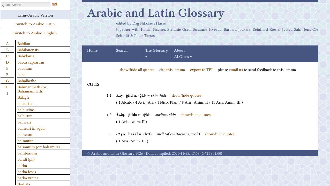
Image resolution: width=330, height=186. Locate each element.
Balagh (23, 97)
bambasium (27, 153)
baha (22, 74)
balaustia (25, 103)
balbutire (25, 115)
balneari (24, 122)
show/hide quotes (186, 95)
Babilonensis (28, 49)
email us (236, 69)
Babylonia (26, 55)
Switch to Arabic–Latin (35, 23)
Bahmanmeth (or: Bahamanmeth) (32, 89)
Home (92, 50)
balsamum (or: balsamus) (39, 146)
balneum (25, 134)
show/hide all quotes (136, 69)
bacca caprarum (31, 62)
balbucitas (26, 109)
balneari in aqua (31, 128)
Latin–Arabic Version (35, 15)
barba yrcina (28, 177)
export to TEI (201, 69)
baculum (25, 68)
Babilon (24, 43)
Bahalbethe (27, 80)
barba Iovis (27, 171)
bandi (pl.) (26, 159)
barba (22, 165)
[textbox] (25, 4)
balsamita (25, 140)
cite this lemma (172, 69)
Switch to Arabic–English (35, 32)
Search (122, 50)
